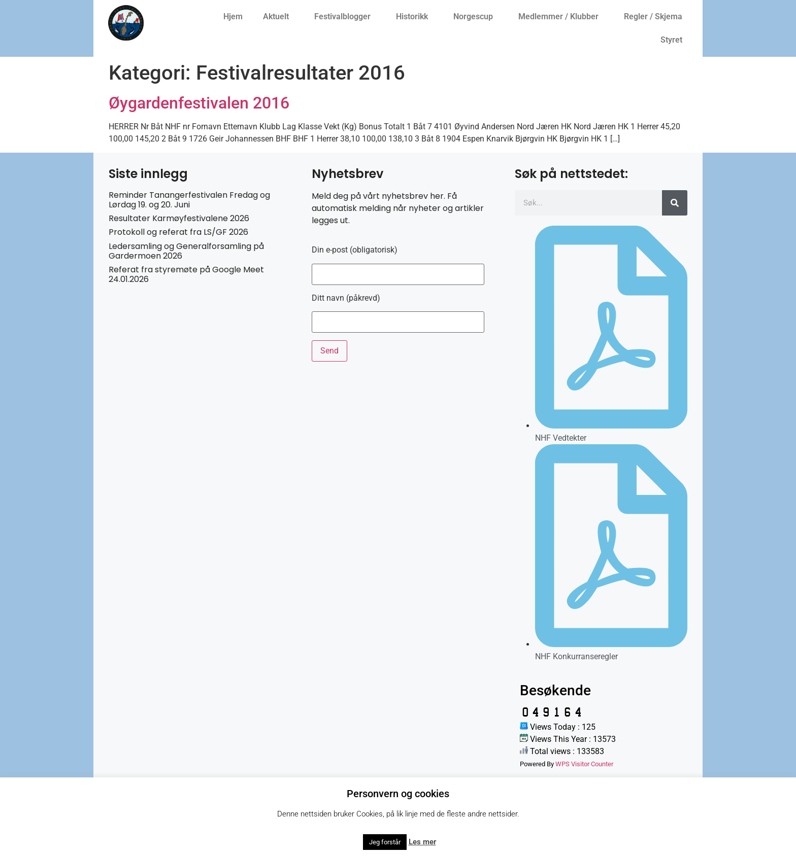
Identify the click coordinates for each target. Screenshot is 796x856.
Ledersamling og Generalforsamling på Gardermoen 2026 (186, 251)
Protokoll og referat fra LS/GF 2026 (178, 232)
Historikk (414, 17)
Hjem (233, 16)
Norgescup (475, 17)
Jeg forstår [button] (385, 842)
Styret (673, 40)
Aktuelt (278, 17)
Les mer (422, 841)
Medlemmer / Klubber (561, 17)
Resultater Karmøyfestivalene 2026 (179, 218)
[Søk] (674, 203)
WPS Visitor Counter (584, 764)
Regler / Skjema (655, 17)
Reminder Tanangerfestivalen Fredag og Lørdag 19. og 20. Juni (189, 199)
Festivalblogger (345, 17)
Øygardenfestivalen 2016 (199, 103)
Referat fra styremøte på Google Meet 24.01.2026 (186, 274)
